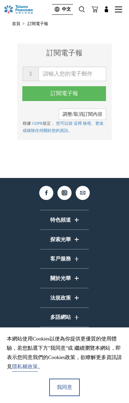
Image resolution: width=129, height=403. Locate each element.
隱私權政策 (25, 366)
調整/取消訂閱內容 (83, 114)
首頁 (16, 24)
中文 (61, 9)
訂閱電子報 (38, 24)
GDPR (37, 123)
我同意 (64, 387)
